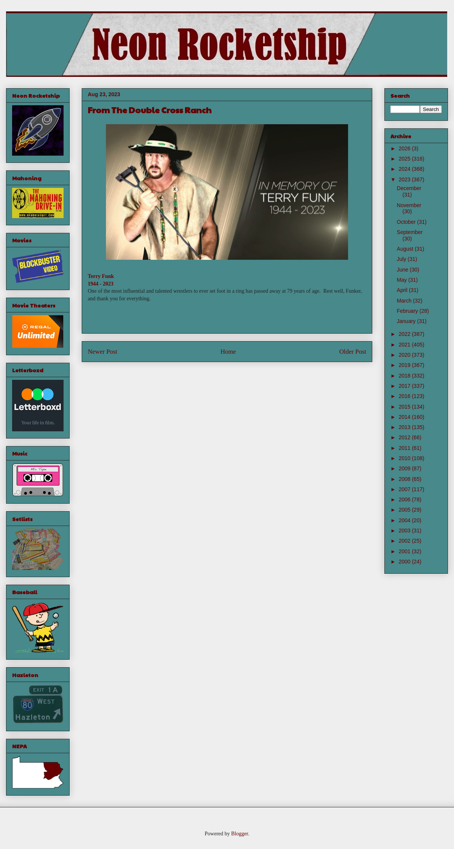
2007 (405, 489)
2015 (405, 407)
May (402, 280)
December (409, 188)
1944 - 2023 (101, 284)
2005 (405, 510)
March (405, 301)
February (408, 311)
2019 (405, 365)
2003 (405, 531)
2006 (405, 499)
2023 (405, 179)
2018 (405, 376)
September (410, 232)
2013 (405, 427)
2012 (405, 437)
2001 (405, 551)
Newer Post (102, 351)
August (406, 249)
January (407, 321)
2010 (405, 458)
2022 (405, 334)
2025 (405, 159)
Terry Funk (101, 276)
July (402, 259)
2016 (405, 396)
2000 (405, 562)
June (403, 270)
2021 (405, 345)
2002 (405, 541)
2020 (405, 355)
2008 (405, 479)
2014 (405, 417)
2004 (405, 520)
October (407, 222)
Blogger (239, 834)
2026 (405, 148)
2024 (405, 169)
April (403, 290)
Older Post (352, 351)
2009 (405, 468)
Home (228, 351)
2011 (405, 448)
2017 (405, 386)
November (409, 205)
